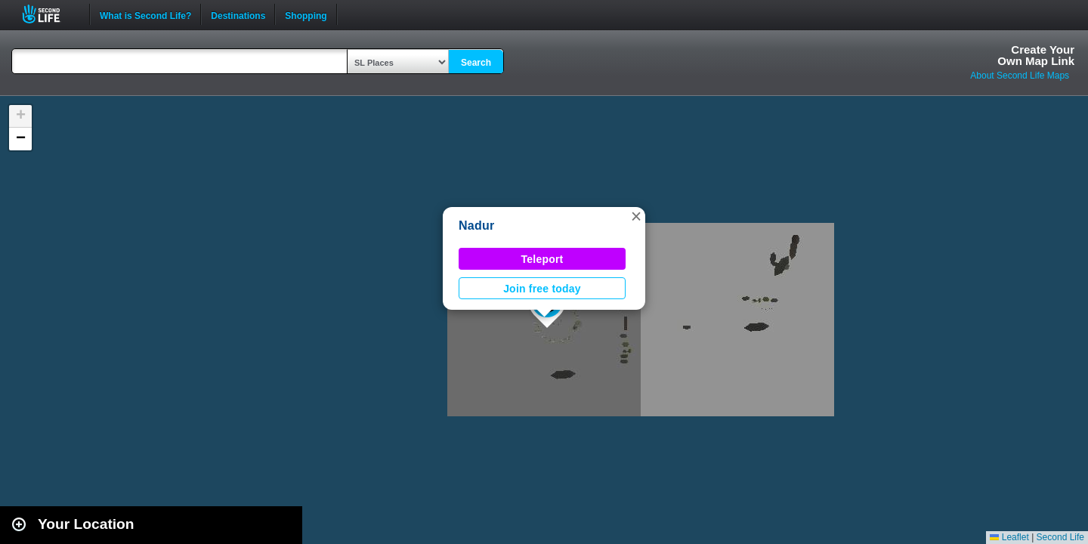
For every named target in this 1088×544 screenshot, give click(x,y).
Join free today (542, 289)
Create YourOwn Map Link (1035, 55)
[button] (636, 216)
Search (476, 62)
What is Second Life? (145, 14)
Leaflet (1009, 537)
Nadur (476, 225)
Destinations (238, 14)
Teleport (542, 259)
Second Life (49, 14)
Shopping (305, 14)
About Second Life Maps (1019, 75)
